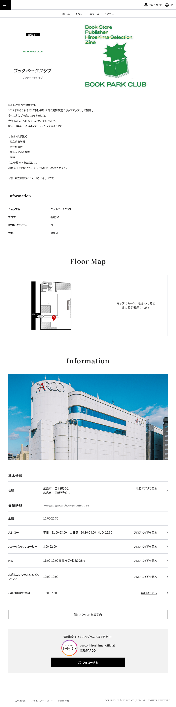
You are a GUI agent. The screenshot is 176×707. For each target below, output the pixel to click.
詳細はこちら (83, 505)
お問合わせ (63, 700)
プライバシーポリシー (42, 700)
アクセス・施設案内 (90, 615)
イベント (79, 14)
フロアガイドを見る (145, 532)
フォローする (90, 662)
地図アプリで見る (146, 488)
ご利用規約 (20, 700)
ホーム (66, 14)
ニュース (94, 14)
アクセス (109, 14)
